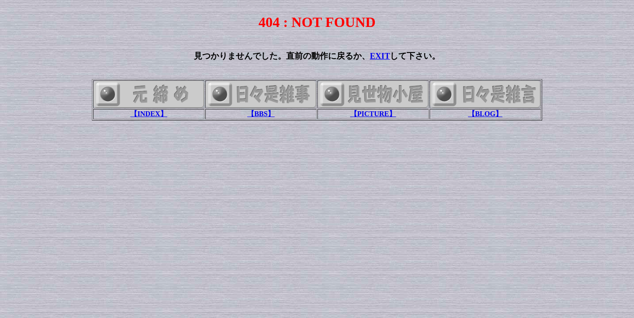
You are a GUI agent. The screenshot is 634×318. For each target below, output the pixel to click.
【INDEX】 (148, 113)
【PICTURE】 (373, 113)
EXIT (380, 56)
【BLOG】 (485, 113)
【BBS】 (261, 113)
